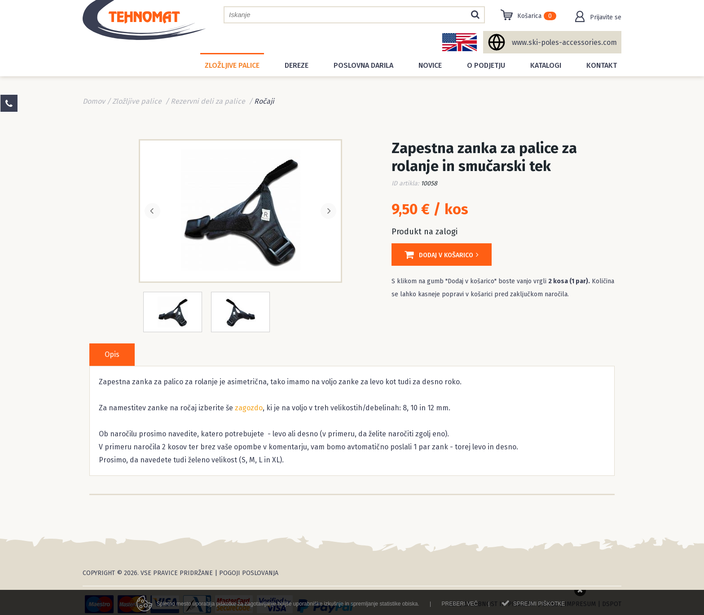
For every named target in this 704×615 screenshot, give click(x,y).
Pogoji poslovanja (248, 573)
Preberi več (459, 606)
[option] (240, 210)
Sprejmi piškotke (539, 606)
